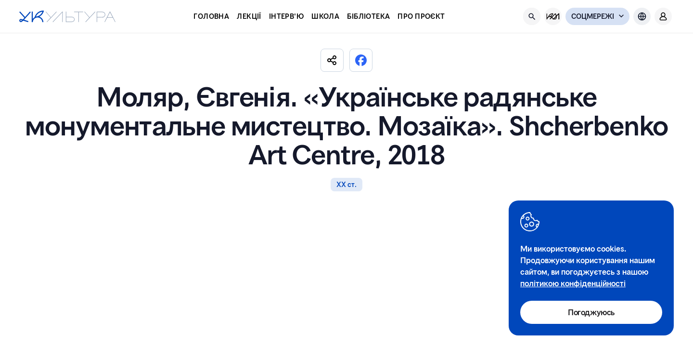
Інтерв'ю (286, 16)
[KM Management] (553, 16)
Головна (211, 16)
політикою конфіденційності (573, 283)
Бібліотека (368, 16)
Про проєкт (421, 16)
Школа (325, 16)
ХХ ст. (346, 184)
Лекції (249, 16)
